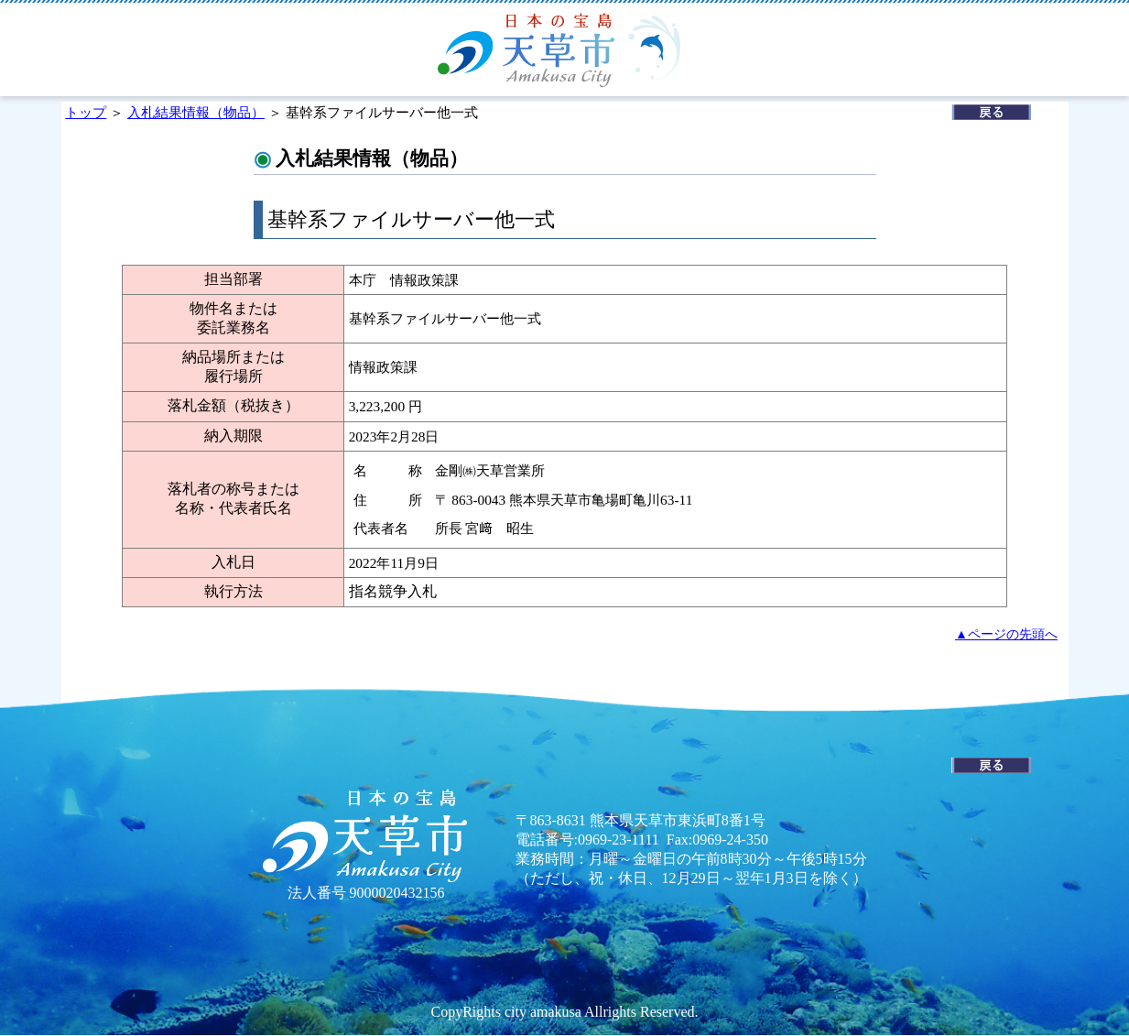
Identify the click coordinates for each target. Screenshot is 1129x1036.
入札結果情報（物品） (196, 112)
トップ (85, 112)
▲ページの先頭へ (1006, 634)
